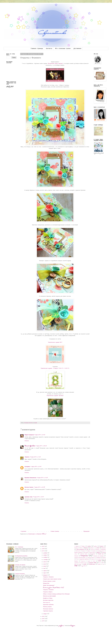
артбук (95, 546)
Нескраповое (92, 554)
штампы (99, 564)
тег (99, 563)
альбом (89, 546)
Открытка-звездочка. (20, 574)
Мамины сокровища (78, 552)
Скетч (94, 561)
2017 (43, 551)
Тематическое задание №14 (55, 342)
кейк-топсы (78, 551)
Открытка (84, 556)
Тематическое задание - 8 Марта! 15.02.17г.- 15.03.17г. (55, 368)
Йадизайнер (103, 549)
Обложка (76, 556)
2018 (43, 549)
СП (99, 561)
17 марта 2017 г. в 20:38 (39, 487)
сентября (45, 559)
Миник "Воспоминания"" (49, 585)
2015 (43, 619)
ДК (87, 549)
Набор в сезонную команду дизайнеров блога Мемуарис (56, 594)
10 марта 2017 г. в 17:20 (35, 457)
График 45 (92, 548)
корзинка (94, 551)
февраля (45, 575)
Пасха (104, 558)
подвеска (93, 559)
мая (44, 568)
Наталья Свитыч (29, 487)
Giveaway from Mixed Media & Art (53, 587)
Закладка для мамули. (20, 565)
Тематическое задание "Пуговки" (55, 395)
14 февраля (76, 546)
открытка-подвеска (91, 558)
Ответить (27, 441)
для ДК (92, 549)
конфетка (88, 551)
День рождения (80, 549)
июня (44, 566)
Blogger (72, 625)
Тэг (102, 563)
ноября (45, 555)
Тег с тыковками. (19, 547)
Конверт (83, 551)
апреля (45, 571)
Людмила (27, 457)
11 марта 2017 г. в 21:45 (35, 466)
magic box (83, 566)
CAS (75, 565)
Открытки (98, 558)
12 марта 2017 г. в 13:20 (42, 478)
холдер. (79, 564)
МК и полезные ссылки (62, 48)
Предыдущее (86, 531)
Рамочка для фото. (47, 607)
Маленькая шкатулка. (48, 609)
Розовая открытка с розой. (49, 581)
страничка (76, 563)
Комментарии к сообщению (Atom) (37, 534)
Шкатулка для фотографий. (49, 596)
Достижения (77, 48)
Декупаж (104, 548)
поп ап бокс (98, 559)
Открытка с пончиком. (48, 590)
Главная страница (37, 48)
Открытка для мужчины (98, 556)
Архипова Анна (28, 497)
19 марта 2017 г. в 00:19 (38, 497)
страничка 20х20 (83, 563)
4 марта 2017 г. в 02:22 (41, 446)
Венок (81, 548)
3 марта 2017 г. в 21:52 (39, 435)
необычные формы (83, 554)
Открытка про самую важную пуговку (52, 579)
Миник (98, 552)
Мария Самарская (29, 435)
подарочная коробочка (84, 559)
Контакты (49, 48)
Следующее (23, 531)
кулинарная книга (100, 551)
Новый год (100, 554)
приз (103, 559)
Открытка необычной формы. (80, 558)
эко (103, 564)
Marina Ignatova (30, 446)
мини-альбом (92, 552)
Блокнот (101, 546)
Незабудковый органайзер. (21, 556)
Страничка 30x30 (92, 563)
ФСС (75, 564)
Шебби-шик (92, 564)
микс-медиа (86, 552)
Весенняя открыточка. (48, 600)
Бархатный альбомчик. (48, 604)
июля (44, 564)
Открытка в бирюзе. (48, 592)
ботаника (76, 548)
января (45, 614)
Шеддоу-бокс (46, 583)
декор (98, 548)
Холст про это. (46, 602)
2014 (43, 621)
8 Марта (83, 546)
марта (44, 573)
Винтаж (86, 548)
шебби (84, 564)
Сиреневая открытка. (48, 611)
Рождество (83, 561)
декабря (45, 553)
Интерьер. (97, 549)
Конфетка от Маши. (48, 598)
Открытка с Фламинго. (48, 577)
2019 (43, 546)
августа (45, 562)
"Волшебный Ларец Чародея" (55, 63)
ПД (77, 559)
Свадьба (88, 561)
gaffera (61, 625)
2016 (43, 616)
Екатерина (27, 466)
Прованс (76, 561)
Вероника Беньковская (30, 478)
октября (45, 557)
